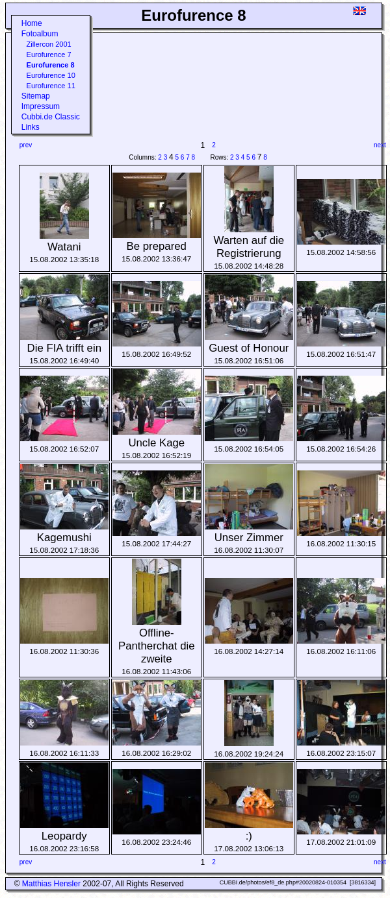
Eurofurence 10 (51, 75)
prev (26, 145)
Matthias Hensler (51, 883)
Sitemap (35, 96)
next (380, 145)
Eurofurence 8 (51, 65)
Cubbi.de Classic (50, 116)
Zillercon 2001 (49, 44)
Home (31, 23)
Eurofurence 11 (51, 86)
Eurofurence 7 (49, 54)
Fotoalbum (39, 33)
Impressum (40, 106)
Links (30, 127)
